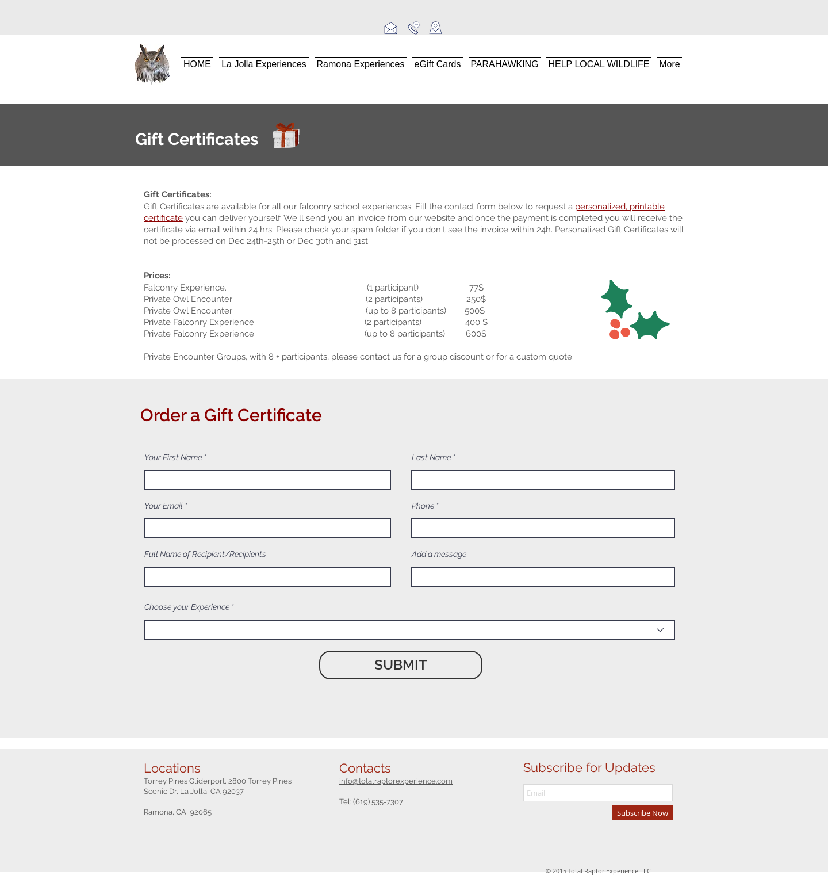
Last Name (431, 457)
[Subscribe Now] (642, 812)
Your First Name (173, 457)
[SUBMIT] (400, 665)
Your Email (163, 506)
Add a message (439, 554)
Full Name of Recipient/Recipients (205, 554)
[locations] (435, 28)
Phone (423, 506)
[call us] (414, 28)
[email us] (391, 28)
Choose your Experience (186, 607)
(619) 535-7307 (378, 801)
